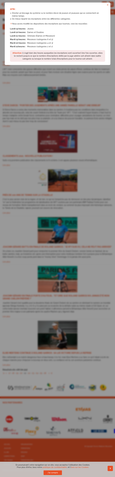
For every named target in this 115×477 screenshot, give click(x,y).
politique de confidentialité (55, 467)
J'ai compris (53, 473)
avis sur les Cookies (80, 467)
